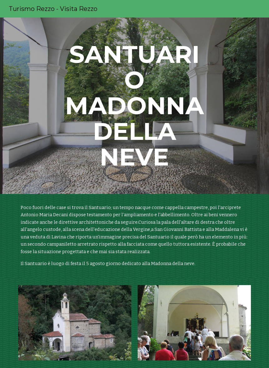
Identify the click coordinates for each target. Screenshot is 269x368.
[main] (134, 105)
